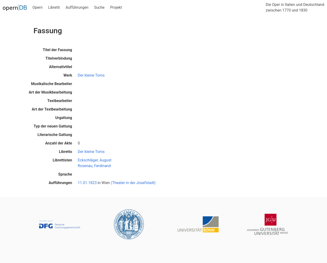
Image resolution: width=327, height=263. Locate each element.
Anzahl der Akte (58, 143)
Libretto (65, 151)
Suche (99, 7)
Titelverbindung (58, 58)
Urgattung (63, 117)
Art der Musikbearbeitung (50, 92)
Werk (67, 75)
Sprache (65, 174)
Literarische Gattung (54, 134)
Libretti (54, 7)
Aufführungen (76, 7)
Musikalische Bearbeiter (51, 84)
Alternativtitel (60, 67)
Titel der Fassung (57, 50)
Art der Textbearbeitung (52, 109)
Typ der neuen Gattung (53, 126)
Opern (38, 7)
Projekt (116, 7)
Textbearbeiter (59, 101)
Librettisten (62, 160)
